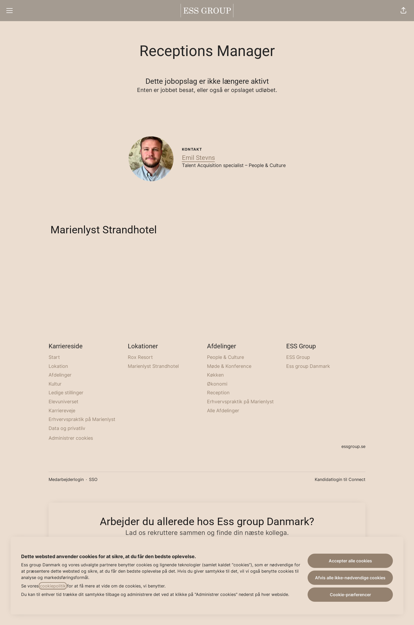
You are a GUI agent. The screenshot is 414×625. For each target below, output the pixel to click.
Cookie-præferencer (350, 594)
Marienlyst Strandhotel (153, 366)
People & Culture (225, 357)
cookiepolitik (53, 586)
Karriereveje (62, 410)
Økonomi (217, 384)
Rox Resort (140, 357)
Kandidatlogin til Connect (340, 479)
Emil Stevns (198, 157)
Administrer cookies (71, 438)
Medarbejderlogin (66, 479)
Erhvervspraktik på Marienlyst (82, 419)
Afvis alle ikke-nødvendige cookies (350, 577)
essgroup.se (353, 446)
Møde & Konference (229, 366)
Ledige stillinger (66, 392)
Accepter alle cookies (350, 560)
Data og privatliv (67, 428)
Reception (218, 392)
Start (54, 357)
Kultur (55, 384)
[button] (403, 10)
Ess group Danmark (308, 366)
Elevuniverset (63, 401)
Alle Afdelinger (223, 410)
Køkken (215, 375)
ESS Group (298, 357)
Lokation (58, 366)
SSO (93, 479)
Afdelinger (60, 375)
